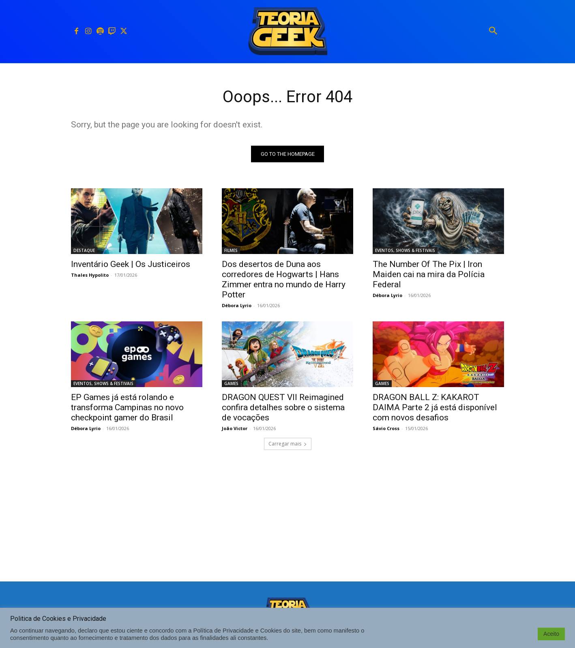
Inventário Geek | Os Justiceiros (130, 264)
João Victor (234, 428)
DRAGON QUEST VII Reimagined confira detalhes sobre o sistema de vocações (283, 407)
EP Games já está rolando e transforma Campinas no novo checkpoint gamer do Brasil (127, 407)
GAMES (231, 383)
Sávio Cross (386, 428)
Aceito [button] (551, 634)
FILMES (231, 250)
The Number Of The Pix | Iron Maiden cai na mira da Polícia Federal (429, 274)
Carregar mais (287, 443)
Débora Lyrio (236, 305)
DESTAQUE (84, 250)
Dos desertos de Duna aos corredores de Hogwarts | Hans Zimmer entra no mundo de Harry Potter (283, 279)
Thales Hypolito (90, 275)
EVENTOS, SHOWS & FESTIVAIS (405, 250)
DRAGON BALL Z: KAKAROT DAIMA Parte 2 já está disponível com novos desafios (435, 407)
